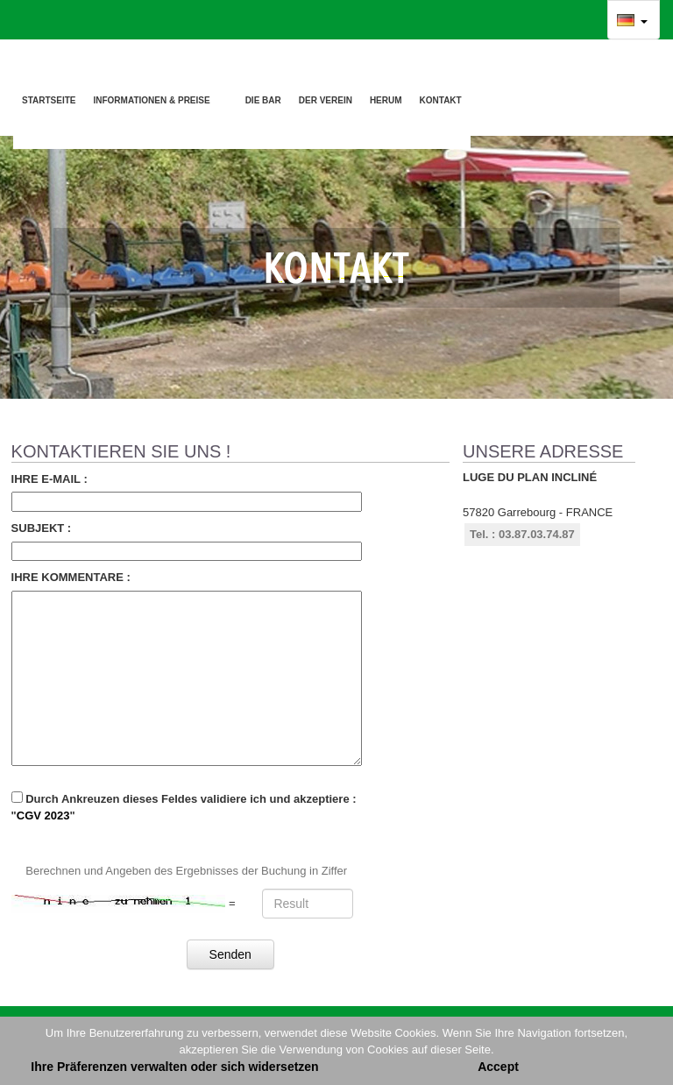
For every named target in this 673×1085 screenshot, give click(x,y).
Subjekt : (41, 528)
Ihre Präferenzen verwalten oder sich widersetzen (174, 1067)
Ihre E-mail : (49, 479)
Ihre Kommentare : (71, 577)
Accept (498, 1067)
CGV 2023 (43, 815)
